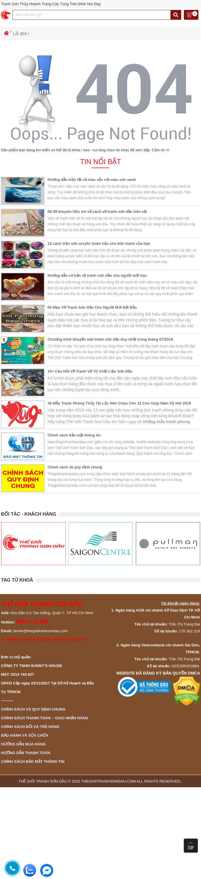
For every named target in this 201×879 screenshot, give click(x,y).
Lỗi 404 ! (21, 33)
